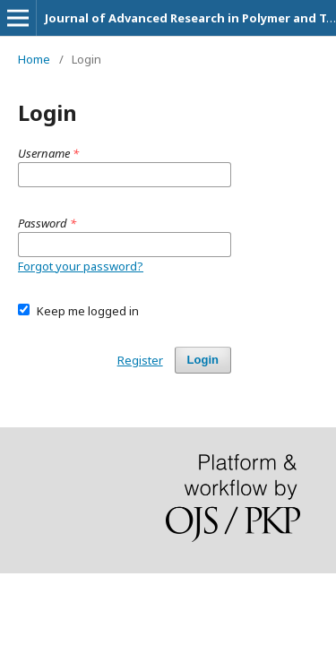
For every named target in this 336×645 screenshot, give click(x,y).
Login (203, 359)
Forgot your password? (80, 266)
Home (34, 59)
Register (140, 360)
